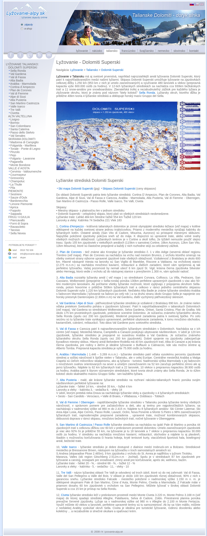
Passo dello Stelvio (22, 132)
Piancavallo (17, 220)
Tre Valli (15, 109)
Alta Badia (16, 80)
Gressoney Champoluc (14, 179)
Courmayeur (18, 174)
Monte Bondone (20, 165)
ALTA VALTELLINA (20, 116)
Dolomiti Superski (112, 70)
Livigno (14, 119)
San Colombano (20, 126)
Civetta (14, 113)
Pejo (13, 155)
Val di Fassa (18, 77)
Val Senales (17, 135)
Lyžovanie (76, 70)
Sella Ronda (18, 70)
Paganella (16, 161)
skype (23, 257)
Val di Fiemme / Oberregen (77, 402)
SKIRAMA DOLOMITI (22, 139)
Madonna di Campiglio (24, 142)
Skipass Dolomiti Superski (119, 188)
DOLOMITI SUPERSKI (22, 67)
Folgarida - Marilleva (23, 145)
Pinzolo (15, 152)
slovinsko (179, 50)
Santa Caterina (19, 129)
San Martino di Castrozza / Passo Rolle (84, 424)
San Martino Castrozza (24, 103)
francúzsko (128, 50)
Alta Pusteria (18, 100)
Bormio (14, 122)
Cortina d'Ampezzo (72, 226)
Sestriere (16, 194)
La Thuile (16, 184)
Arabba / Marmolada (72, 354)
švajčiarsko (147, 50)
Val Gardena (18, 74)
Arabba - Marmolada (23, 83)
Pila (12, 187)
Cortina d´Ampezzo (22, 87)
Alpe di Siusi (18, 96)
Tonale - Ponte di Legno (25, 148)
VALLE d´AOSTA (19, 168)
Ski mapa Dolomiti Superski (75, 188)
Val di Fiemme (19, 93)
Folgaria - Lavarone (22, 158)
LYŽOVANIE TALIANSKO (22, 64)
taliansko (112, 50)
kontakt (193, 50)
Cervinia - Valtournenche (25, 171)
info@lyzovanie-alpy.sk (31, 254)
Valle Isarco (17, 106)
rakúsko (97, 50)
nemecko (163, 50)
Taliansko (92, 70)
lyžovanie (82, 50)
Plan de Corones (20, 90)
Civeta (65, 495)
